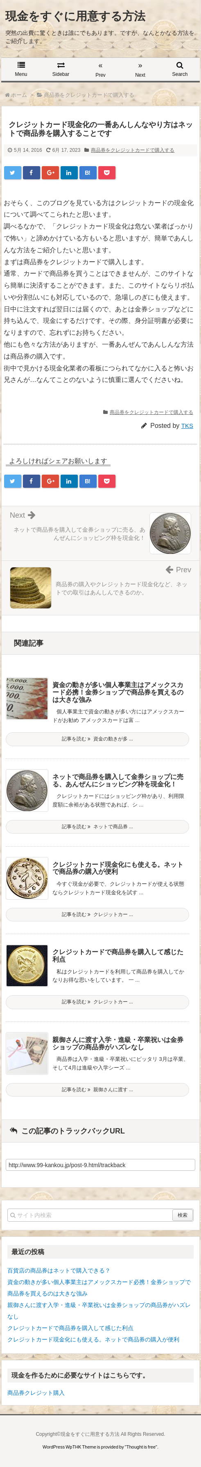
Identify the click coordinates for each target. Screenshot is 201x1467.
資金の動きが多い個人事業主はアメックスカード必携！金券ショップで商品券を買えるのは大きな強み (117, 692)
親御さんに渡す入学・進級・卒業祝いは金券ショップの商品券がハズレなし (117, 1043)
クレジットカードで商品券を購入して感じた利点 (70, 1328)
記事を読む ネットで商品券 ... (97, 826)
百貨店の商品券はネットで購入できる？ (59, 1270)
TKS (187, 425)
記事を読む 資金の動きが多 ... (97, 739)
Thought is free (141, 1446)
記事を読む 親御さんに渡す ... (97, 1089)
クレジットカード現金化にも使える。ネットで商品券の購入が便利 (93, 1339)
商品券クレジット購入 (36, 1392)
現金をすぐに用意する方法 (75, 16)
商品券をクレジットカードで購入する (132, 150)
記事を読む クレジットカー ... (97, 914)
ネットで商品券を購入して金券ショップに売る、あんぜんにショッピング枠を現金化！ (117, 780)
